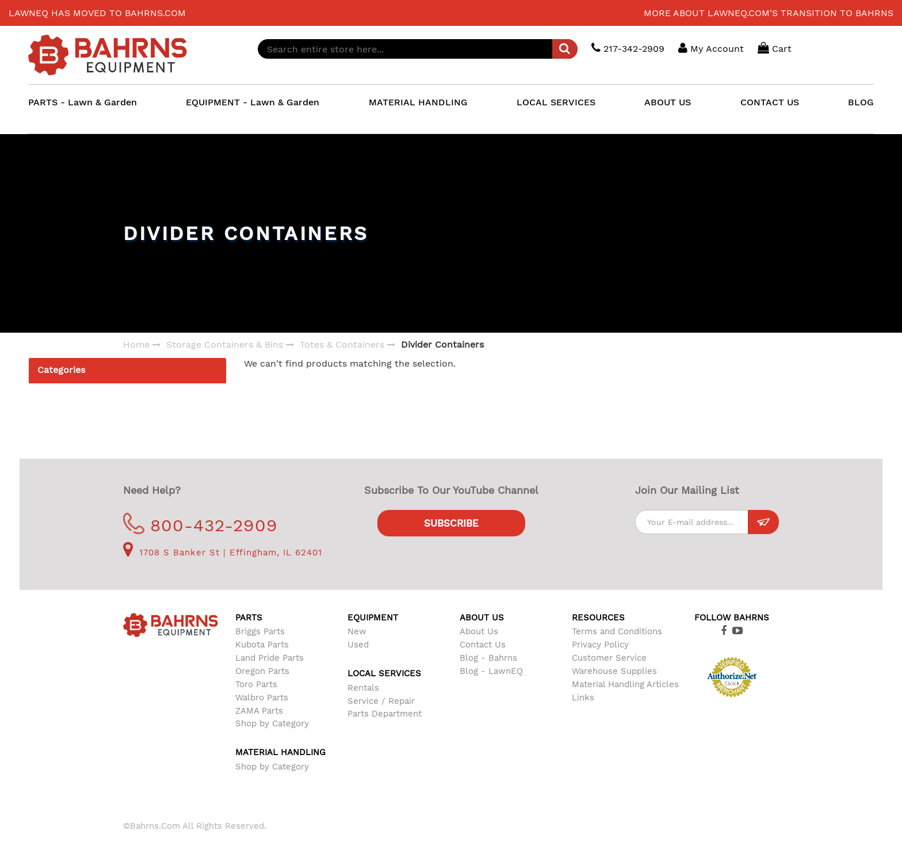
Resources (598, 617)
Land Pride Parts (269, 658)
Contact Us (483, 644)
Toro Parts (256, 684)
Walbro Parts (261, 697)
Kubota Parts (262, 644)
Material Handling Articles (625, 684)
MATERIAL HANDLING (418, 102)
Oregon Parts (262, 671)
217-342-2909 (627, 48)
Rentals (363, 688)
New (356, 631)
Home (136, 344)
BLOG (861, 102)
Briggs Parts (260, 631)
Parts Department (384, 713)
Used (358, 644)
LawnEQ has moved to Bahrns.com (97, 12)
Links (583, 697)
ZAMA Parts (259, 711)
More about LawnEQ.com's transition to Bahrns (768, 12)
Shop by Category (272, 723)
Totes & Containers (342, 344)
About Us (479, 631)
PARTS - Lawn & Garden (82, 102)
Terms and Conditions (617, 631)
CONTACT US (769, 102)
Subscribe (451, 523)
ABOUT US (667, 102)
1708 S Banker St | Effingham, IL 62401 (222, 552)
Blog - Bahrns (488, 658)
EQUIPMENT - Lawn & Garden (252, 102)
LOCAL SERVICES (556, 102)
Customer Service (609, 658)
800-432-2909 (200, 525)
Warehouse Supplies (614, 671)
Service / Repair (381, 701)
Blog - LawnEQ (491, 671)
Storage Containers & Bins (224, 344)
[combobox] (418, 49)
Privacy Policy (600, 644)
